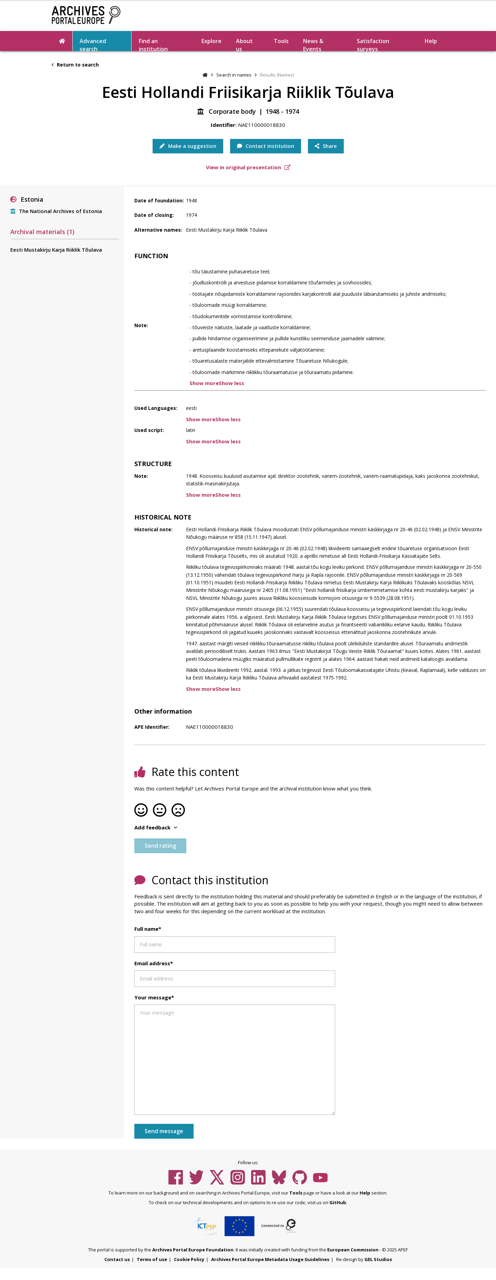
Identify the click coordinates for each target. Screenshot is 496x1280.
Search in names (233, 75)
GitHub (337, 1202)
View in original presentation (248, 167)
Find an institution (153, 44)
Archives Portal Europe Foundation (193, 1250)
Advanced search (93, 44)
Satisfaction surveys (373, 44)
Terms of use (152, 1259)
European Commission (353, 1250)
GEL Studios (378, 1259)
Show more (204, 383)
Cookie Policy (189, 1259)
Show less (231, 383)
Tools (281, 41)
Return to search (75, 64)
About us (244, 44)
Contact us (117, 1259)
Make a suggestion (187, 145)
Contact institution (265, 145)
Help (431, 41)
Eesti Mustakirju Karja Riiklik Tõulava (56, 249)
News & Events (313, 44)
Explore (211, 41)
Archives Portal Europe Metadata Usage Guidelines (270, 1259)
